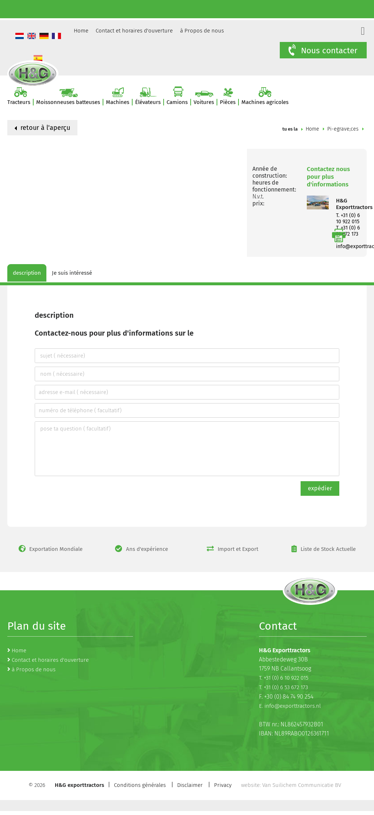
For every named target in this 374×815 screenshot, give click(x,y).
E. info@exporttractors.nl (290, 706)
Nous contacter (322, 50)
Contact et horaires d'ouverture (134, 30)
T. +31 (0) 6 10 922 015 (348, 218)
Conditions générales (140, 785)
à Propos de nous (202, 30)
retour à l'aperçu (42, 128)
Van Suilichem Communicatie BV (301, 785)
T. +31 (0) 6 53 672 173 (283, 687)
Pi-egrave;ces (343, 129)
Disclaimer (190, 785)
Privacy (223, 785)
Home (81, 30)
